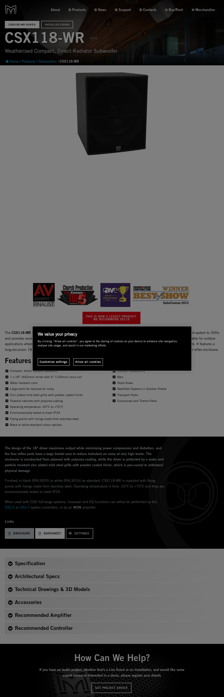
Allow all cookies (88, 362)
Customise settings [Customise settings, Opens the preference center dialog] (53, 362)
